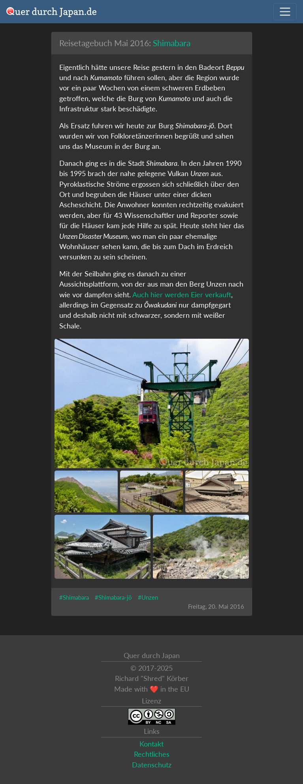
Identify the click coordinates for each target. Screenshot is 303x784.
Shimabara (171, 43)
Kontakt (151, 744)
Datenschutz (151, 765)
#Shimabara (74, 597)
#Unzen (148, 597)
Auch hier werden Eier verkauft (181, 295)
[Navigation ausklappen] (285, 11)
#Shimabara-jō (113, 597)
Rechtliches (151, 754)
